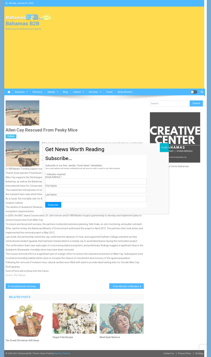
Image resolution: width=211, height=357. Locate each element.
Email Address (53, 177)
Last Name (51, 194)
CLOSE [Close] (164, 147)
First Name (51, 185)
